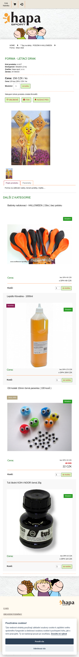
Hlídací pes (42, 100)
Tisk (26, 100)
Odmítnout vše (39, 649)
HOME (12, 45)
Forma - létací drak (17, 48)
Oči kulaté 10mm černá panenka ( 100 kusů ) (29, 388)
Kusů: (10, 288)
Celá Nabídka (6, 4)
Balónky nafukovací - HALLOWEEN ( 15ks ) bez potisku (34, 205)
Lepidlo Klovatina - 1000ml (20, 296)
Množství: (9, 86)
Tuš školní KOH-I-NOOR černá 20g (24, 482)
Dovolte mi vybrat (59, 634)
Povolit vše (39, 641)
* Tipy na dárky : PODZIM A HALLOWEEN (36, 45)
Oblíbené (12, 100)
